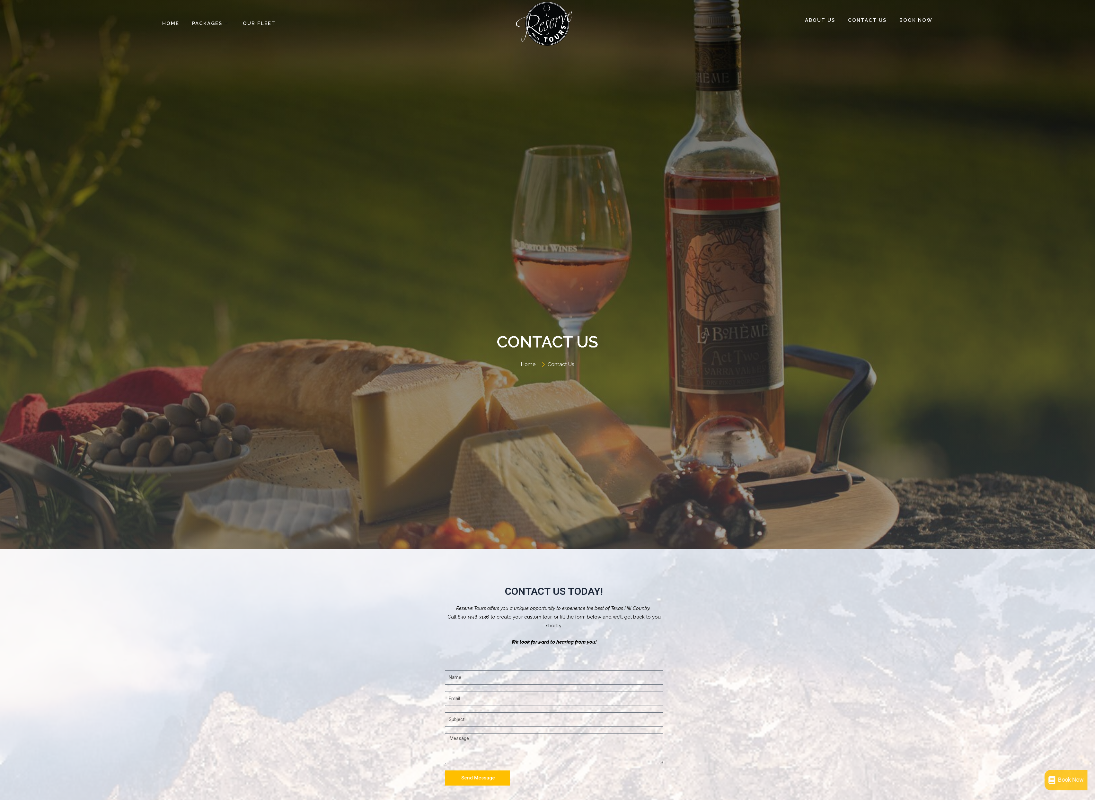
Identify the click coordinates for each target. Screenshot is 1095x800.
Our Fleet (259, 23)
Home (170, 23)
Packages (211, 23)
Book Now (915, 20)
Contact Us (867, 20)
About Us (820, 20)
